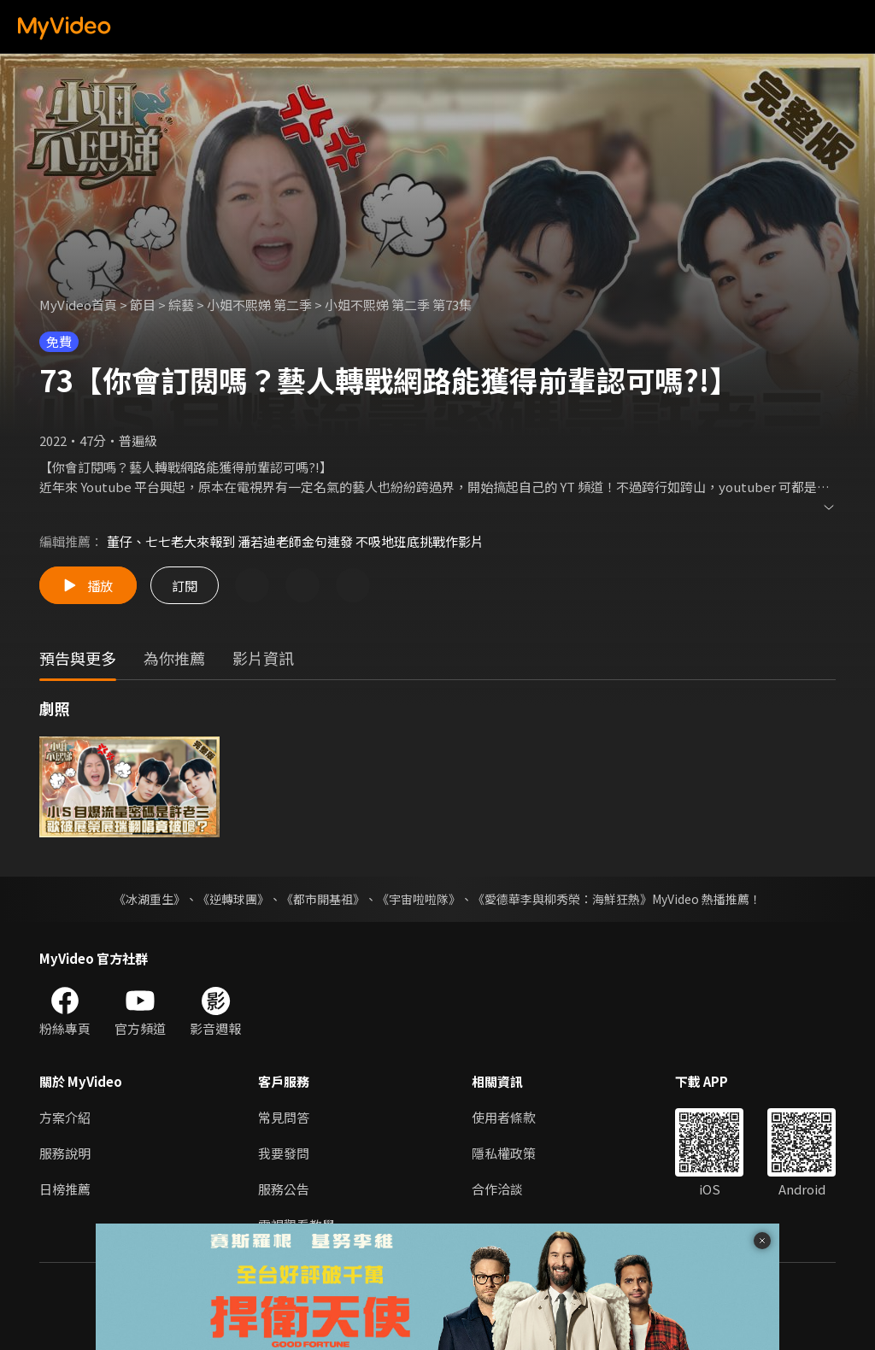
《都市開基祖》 (323, 898)
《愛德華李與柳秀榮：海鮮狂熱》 (562, 898)
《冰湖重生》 (149, 898)
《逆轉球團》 (233, 898)
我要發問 (283, 1153)
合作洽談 (497, 1189)
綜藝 (181, 305)
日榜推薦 (65, 1189)
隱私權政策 (504, 1153)
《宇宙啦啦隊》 (419, 898)
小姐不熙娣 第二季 (259, 305)
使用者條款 (504, 1117)
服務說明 (65, 1153)
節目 (143, 305)
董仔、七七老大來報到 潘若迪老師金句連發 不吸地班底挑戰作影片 (295, 541)
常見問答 (283, 1117)
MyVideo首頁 (78, 305)
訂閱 (184, 585)
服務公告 (283, 1189)
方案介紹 (65, 1117)
